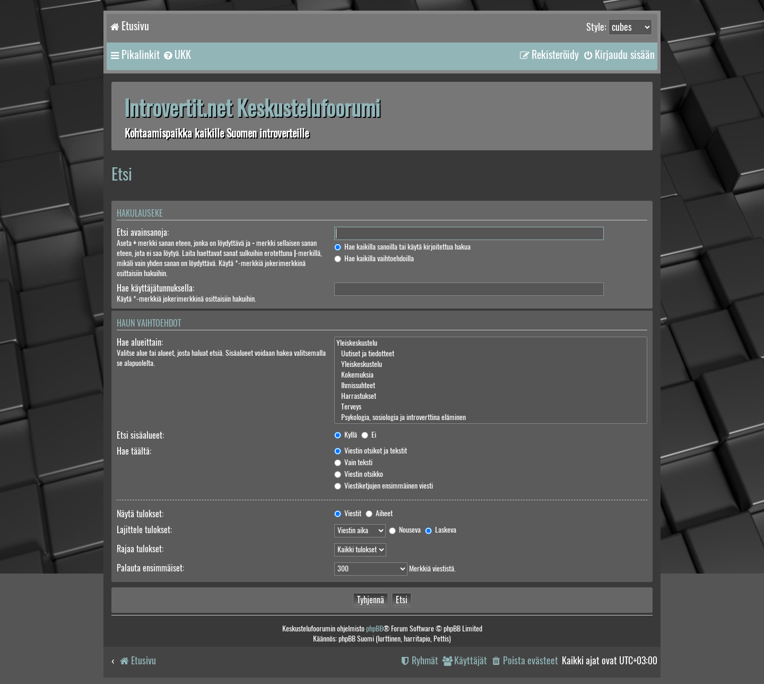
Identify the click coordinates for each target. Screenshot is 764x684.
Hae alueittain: (140, 342)
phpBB (374, 628)
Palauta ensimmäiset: (150, 568)
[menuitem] (176, 54)
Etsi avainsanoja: (143, 232)
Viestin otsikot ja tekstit (370, 451)
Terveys (490, 406)
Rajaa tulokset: (140, 548)
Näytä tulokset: (140, 513)
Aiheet (379, 513)
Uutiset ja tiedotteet (490, 353)
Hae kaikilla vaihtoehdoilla (374, 258)
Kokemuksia (490, 375)
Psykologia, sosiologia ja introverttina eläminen (490, 417)
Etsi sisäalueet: (140, 435)
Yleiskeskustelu (490, 343)
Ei (368, 435)
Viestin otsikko (358, 474)
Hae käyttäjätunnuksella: (155, 288)
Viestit (347, 513)
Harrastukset (490, 396)
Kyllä (345, 435)
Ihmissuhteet (490, 385)
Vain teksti (353, 462)
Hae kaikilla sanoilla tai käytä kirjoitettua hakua (402, 247)
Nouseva (405, 530)
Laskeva (440, 530)
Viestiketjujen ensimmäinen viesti (383, 486)
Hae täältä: (134, 451)
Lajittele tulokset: (144, 529)
